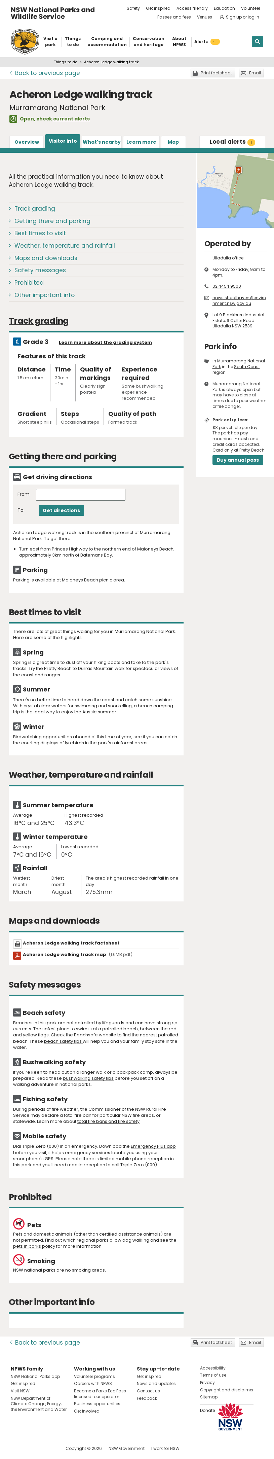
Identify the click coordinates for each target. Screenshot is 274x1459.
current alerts (71, 118)
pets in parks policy (34, 1246)
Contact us (148, 1391)
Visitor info (63, 141)
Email (255, 73)
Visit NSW (20, 1391)
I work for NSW (165, 1448)
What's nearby (102, 142)
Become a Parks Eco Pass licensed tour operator (100, 1393)
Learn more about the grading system (105, 342)
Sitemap (209, 1397)
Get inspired (158, 8)
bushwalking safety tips (88, 1078)
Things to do (65, 62)
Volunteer (250, 8)
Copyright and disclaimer (226, 1390)
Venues (204, 17)
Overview (26, 142)
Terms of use (213, 1375)
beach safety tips (63, 1041)
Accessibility (213, 1368)
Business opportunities (97, 1404)
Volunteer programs (94, 1376)
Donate (207, 1410)
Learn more (141, 142)
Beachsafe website (95, 1035)
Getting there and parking (52, 221)
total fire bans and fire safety (108, 1121)
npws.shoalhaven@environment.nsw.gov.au (239, 300)
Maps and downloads (45, 258)
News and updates (156, 1383)
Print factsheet (216, 73)
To (20, 510)
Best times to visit (40, 233)
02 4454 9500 (226, 286)
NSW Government (127, 1448)
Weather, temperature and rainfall (64, 246)
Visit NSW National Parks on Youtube (46, 1448)
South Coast (247, 366)
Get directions (61, 510)
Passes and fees (174, 17)
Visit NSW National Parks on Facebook (17, 1448)
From (23, 494)
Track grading (34, 209)
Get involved (87, 1411)
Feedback (147, 1398)
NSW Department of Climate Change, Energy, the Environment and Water (39, 1404)
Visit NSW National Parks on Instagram (31, 1448)
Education (224, 8)
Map (173, 142)
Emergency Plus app (153, 1146)
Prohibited (29, 283)
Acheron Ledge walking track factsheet (71, 943)
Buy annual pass (238, 460)
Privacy (207, 1382)
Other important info (44, 295)
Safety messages (40, 270)
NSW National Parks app (35, 1376)
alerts (232, 142)
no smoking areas (85, 1270)
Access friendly (192, 8)
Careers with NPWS (93, 1383)
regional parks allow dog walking (113, 1240)
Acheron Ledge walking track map (77, 954)
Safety (133, 8)
